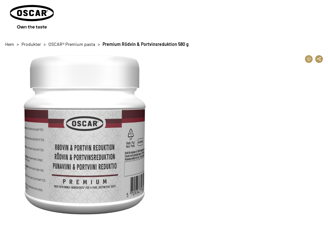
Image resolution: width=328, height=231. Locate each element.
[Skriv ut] (309, 59)
